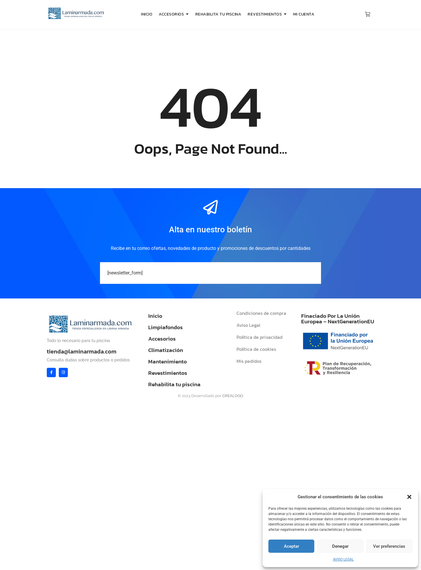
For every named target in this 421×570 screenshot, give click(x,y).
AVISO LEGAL (343, 559)
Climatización (165, 350)
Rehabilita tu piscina (174, 384)
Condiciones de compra (261, 313)
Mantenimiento (167, 361)
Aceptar (291, 546)
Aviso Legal (248, 325)
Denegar (340, 546)
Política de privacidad (259, 337)
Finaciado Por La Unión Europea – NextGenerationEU (337, 319)
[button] (409, 497)
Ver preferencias (389, 546)
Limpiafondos (165, 327)
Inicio (155, 316)
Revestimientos (167, 373)
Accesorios (162, 338)
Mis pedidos (249, 361)
